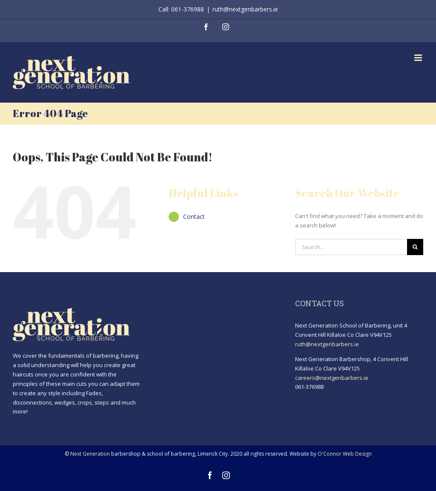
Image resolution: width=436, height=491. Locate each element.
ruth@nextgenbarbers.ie (245, 9)
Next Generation (90, 453)
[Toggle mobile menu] (418, 57)
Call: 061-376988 (181, 9)
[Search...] (351, 247)
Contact (194, 216)
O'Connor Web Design (345, 453)
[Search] (415, 247)
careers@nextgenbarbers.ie (331, 378)
